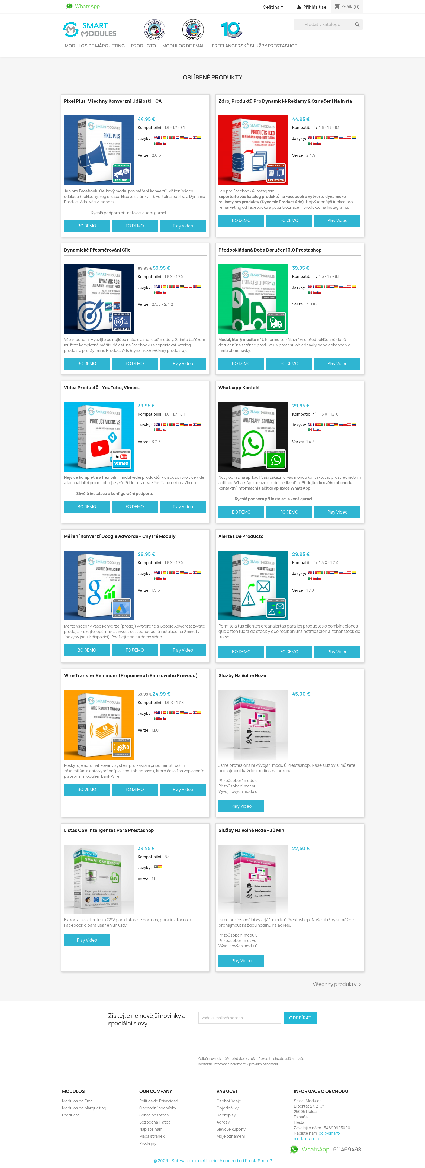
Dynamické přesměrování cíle (97, 250)
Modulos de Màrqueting (95, 46)
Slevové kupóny (231, 1129)
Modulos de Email (184, 46)
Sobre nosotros (154, 1115)
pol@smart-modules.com (317, 1136)
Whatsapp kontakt (239, 388)
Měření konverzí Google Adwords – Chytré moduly (120, 536)
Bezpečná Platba (154, 1122)
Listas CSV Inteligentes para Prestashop (109, 830)
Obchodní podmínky (157, 1108)
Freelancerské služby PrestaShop (254, 46)
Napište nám (150, 1129)
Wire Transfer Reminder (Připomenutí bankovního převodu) (131, 675)
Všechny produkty (338, 985)
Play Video (183, 226)
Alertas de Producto (240, 536)
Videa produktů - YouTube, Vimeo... (103, 388)
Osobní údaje (229, 1100)
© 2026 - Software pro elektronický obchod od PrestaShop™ (212, 1161)
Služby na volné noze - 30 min (251, 830)
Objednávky (228, 1108)
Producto (143, 46)
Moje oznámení (231, 1136)
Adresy (223, 1122)
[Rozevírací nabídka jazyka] (274, 7)
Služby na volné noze (242, 675)
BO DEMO (87, 226)
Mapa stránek (152, 1136)
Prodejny (147, 1143)
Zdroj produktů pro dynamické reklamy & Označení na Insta (285, 101)
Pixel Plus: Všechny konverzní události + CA (113, 101)
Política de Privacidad (158, 1100)
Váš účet (227, 1091)
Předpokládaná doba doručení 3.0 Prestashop (270, 250)
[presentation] (239, 1038)
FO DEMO (135, 226)
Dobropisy (226, 1115)
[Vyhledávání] (328, 24)
